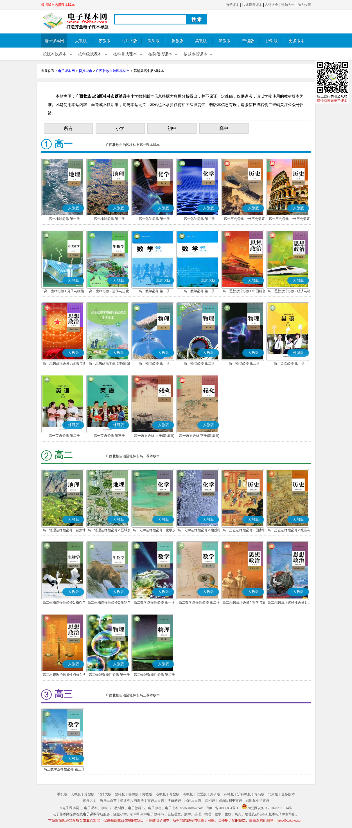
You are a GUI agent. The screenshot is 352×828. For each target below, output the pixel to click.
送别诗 (210, 800)
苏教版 (104, 41)
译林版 (229, 794)
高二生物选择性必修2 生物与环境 (109, 603)
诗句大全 (288, 5)
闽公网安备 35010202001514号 (267, 808)
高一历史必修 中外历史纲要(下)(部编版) (289, 219)
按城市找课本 (195, 54)
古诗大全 (271, 5)
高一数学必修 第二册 (199, 291)
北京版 (273, 794)
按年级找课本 (90, 54)
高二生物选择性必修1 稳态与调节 (64, 603)
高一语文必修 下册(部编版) (199, 436)
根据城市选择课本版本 (58, 5)
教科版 (154, 41)
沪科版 (272, 41)
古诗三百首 (155, 800)
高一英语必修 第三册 (109, 436)
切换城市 (85, 71)
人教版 (81, 41)
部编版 (248, 41)
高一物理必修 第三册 (244, 363)
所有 (68, 128)
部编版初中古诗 (230, 800)
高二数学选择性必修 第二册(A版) (199, 603)
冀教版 (201, 41)
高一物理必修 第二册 (199, 363)
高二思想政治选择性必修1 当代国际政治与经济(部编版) (289, 603)
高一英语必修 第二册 (64, 436)
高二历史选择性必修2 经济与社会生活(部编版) (289, 530)
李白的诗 (174, 800)
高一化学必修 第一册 (154, 219)
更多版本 (296, 41)
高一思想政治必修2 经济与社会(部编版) (289, 291)
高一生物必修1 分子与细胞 (64, 291)
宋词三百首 (192, 800)
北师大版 (129, 41)
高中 (223, 128)
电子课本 (232, 5)
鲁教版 (177, 41)
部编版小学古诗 (257, 800)
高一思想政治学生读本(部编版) (109, 363)
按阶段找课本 (160, 54)
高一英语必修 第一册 (289, 363)
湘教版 (188, 794)
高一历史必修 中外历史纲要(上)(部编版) (244, 219)
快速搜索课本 (252, 5)
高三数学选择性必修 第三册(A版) (64, 769)
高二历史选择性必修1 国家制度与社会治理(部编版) (244, 530)
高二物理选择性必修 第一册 (109, 675)
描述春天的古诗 (132, 800)
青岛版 (259, 794)
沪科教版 (244, 794)
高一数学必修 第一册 (154, 291)
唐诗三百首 (108, 800)
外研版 (215, 794)
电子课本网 (54, 41)
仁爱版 (202, 794)
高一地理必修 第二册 (109, 219)
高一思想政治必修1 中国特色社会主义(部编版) (244, 291)
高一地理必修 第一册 (64, 219)
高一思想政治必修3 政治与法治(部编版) (64, 363)
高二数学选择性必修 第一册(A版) (154, 603)
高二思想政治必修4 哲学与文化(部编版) (244, 603)
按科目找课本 (125, 54)
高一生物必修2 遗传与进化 (109, 291)
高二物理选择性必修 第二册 (154, 675)
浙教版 (225, 41)
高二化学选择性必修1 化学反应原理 (154, 530)
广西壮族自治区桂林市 (113, 71)
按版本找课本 (55, 54)
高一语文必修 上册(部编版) (154, 436)
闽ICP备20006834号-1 (222, 808)
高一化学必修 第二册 (199, 219)
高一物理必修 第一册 (154, 363)
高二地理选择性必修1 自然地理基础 (64, 530)
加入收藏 (304, 5)
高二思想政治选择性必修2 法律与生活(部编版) (64, 675)
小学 (120, 128)
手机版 (62, 794)
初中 (172, 128)
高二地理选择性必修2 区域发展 (109, 530)
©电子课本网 (69, 808)
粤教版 (174, 794)
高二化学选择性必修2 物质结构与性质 (199, 530)
